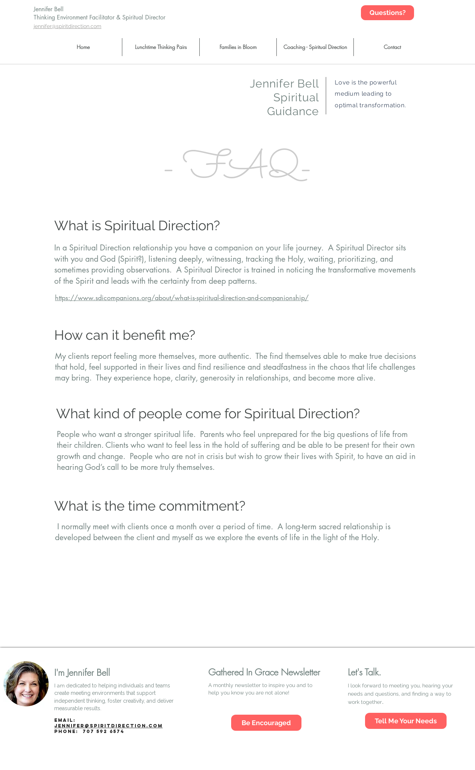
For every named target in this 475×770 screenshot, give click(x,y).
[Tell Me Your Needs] (406, 721)
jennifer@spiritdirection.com (108, 726)
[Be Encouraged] (266, 723)
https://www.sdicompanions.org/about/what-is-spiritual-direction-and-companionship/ (182, 297)
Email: (65, 720)
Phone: (89, 731)
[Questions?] (387, 12)
